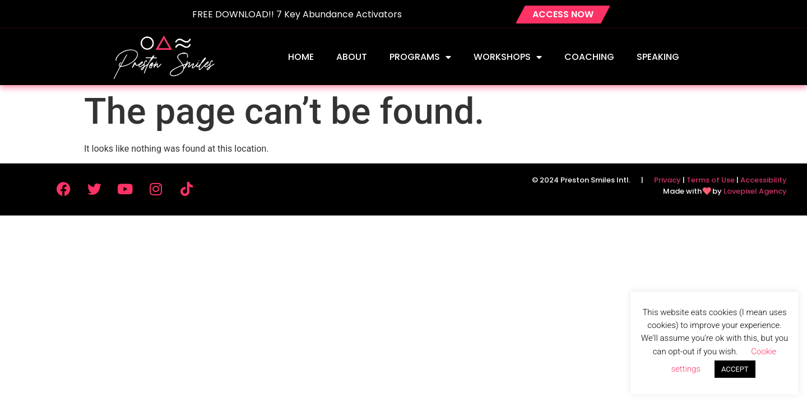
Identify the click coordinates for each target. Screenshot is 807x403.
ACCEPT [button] (735, 369)
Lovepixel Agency (755, 191)
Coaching (589, 56)
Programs (420, 57)
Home (301, 56)
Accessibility (763, 180)
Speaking (658, 56)
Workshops (508, 57)
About (351, 56)
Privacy (667, 180)
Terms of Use (711, 180)
